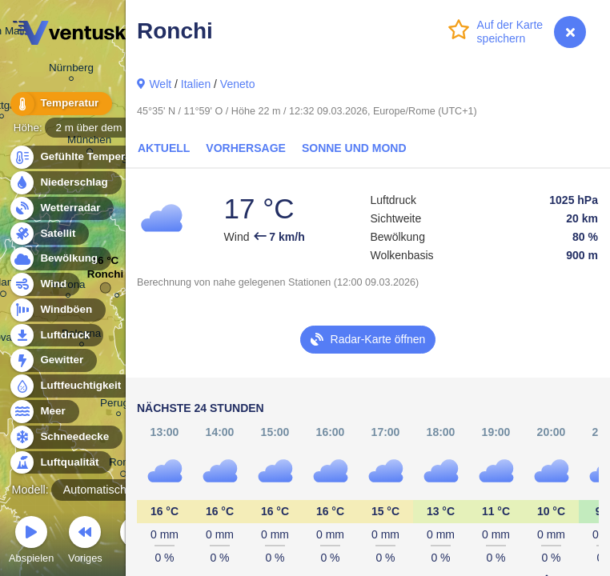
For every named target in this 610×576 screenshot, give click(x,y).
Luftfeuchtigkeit (71, 386)
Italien (196, 84)
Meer (44, 411)
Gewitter (52, 360)
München (89, 142)
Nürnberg (71, 70)
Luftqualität (60, 462)
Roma (123, 465)
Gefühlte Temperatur (84, 157)
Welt (160, 84)
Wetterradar (61, 208)
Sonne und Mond (354, 148)
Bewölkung (60, 258)
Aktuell (164, 148)
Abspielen (31, 542)
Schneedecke (65, 437)
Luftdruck (56, 335)
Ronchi (105, 278)
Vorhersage (246, 148)
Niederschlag (65, 182)
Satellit (49, 234)
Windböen (57, 310)
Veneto (237, 84)
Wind (44, 284)
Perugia (118, 405)
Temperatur (60, 103)
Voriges (85, 542)
